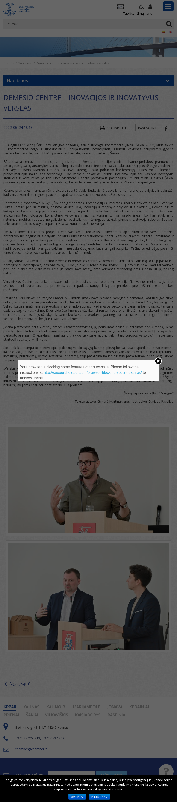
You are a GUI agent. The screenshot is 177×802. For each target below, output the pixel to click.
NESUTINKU (99, 796)
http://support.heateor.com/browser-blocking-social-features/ (93, 372)
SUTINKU (77, 796)
